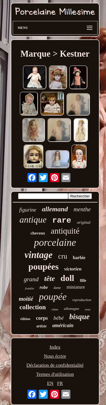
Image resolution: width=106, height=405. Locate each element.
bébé (58, 318)
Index (54, 347)
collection (33, 307)
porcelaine (55, 242)
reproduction (81, 300)
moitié (26, 299)
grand (31, 279)
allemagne (71, 308)
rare (61, 220)
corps (42, 318)
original (83, 222)
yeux (87, 309)
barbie (79, 257)
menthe (82, 209)
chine (54, 309)
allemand (55, 209)
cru (62, 256)
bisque (79, 316)
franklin (29, 288)
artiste (41, 326)
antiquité (65, 230)
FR (60, 383)
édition (25, 319)
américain (62, 325)
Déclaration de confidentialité (54, 365)
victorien (72, 269)
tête (49, 278)
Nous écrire (55, 356)
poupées (43, 267)
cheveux (38, 233)
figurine (27, 210)
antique (33, 219)
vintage (39, 255)
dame (57, 288)
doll (67, 278)
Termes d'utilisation (55, 374)
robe (44, 287)
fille (83, 280)
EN (50, 383)
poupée (53, 296)
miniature (75, 287)
